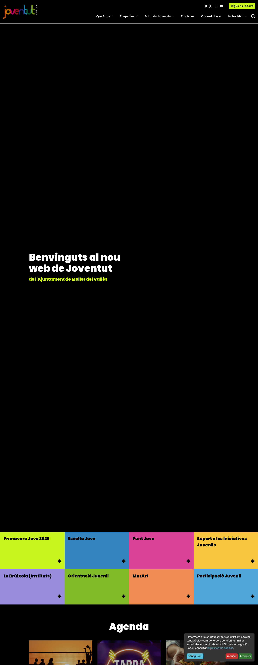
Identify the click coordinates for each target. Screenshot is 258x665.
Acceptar (245, 656)
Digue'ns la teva (242, 6)
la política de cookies (220, 648)
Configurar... (195, 656)
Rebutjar (232, 656)
